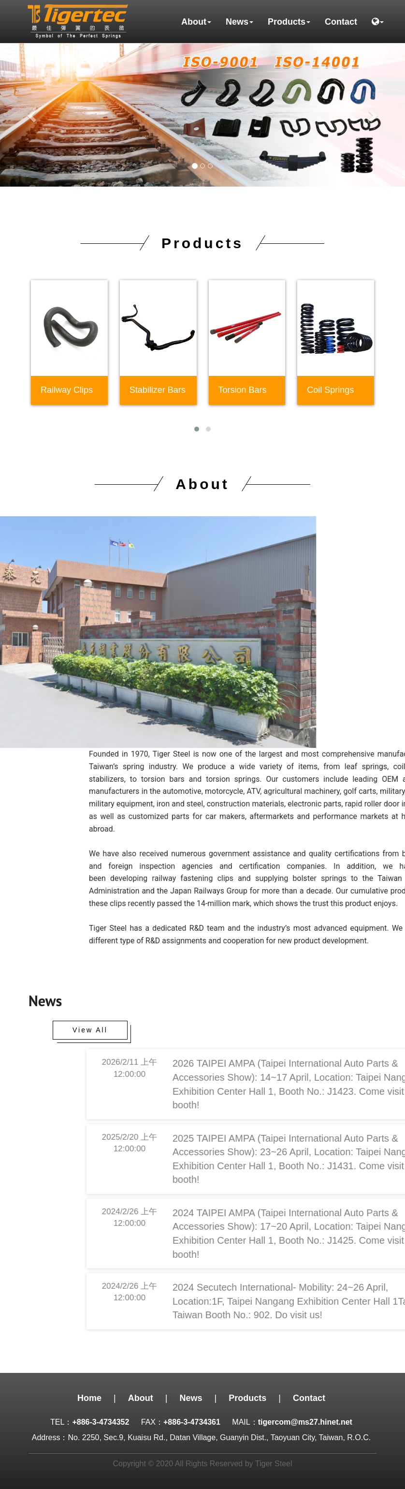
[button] (377, 22)
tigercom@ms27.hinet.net (305, 1422)
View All (90, 1030)
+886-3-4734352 (100, 1422)
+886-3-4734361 (191, 1422)
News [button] (239, 22)
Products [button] (289, 22)
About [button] (196, 22)
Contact (341, 22)
